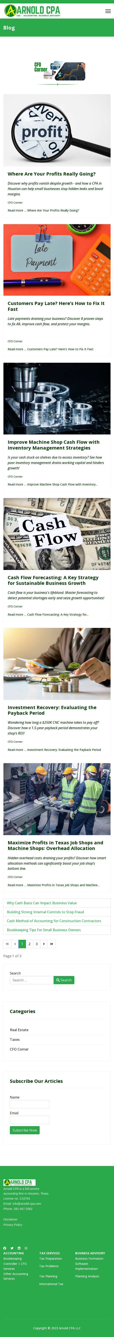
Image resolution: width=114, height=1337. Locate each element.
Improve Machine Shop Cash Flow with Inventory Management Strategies (54, 445)
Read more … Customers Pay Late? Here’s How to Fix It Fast (50, 349)
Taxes (15, 1039)
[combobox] (32, 980)
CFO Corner (15, 202)
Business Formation (89, 1258)
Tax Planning (48, 1276)
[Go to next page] (44, 944)
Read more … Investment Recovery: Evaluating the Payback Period (54, 750)
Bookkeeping (12, 1258)
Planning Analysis (87, 1276)
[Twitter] (12, 1248)
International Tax (51, 1284)
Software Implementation (86, 1266)
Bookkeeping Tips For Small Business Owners (44, 930)
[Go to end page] (51, 944)
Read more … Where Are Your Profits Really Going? (43, 210)
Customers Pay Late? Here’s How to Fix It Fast (56, 306)
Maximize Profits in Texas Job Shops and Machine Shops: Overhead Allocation (55, 845)
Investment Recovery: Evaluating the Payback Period (52, 710)
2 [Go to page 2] (29, 944)
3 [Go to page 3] (37, 944)
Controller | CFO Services (15, 1266)
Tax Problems (49, 1266)
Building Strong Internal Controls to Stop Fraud (45, 912)
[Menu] (108, 11)
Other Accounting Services (15, 1276)
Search (15, 973)
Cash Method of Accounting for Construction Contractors (54, 920)
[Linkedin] (19, 1248)
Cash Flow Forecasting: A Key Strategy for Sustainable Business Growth (53, 580)
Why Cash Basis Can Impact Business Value (42, 903)
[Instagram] (26, 1248)
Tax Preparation (50, 1258)
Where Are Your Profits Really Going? (52, 173)
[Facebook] (4, 1248)
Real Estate (19, 1029)
